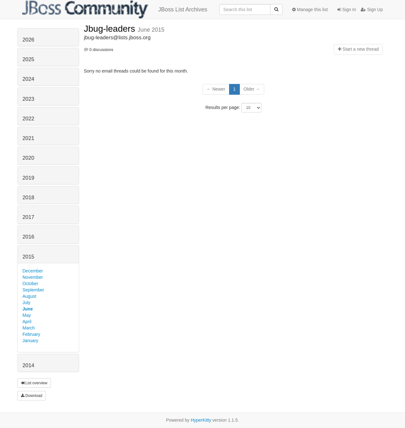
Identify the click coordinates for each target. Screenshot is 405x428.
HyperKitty (201, 420)
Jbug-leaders (111, 29)
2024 (28, 79)
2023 (28, 99)
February (31, 334)
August (29, 296)
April (26, 321)
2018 (28, 198)
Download (31, 395)
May (26, 315)
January (30, 340)
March (28, 327)
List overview (34, 383)
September (33, 289)
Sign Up (372, 9)
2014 (28, 365)
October (30, 283)
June (27, 308)
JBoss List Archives (114, 9)
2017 (28, 217)
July (26, 302)
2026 (28, 40)
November (32, 277)
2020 (28, 158)
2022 (28, 119)
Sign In (346, 9)
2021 (28, 138)
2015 (28, 257)
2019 (28, 178)
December (32, 270)
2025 (28, 59)
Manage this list (310, 9)
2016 (28, 237)
